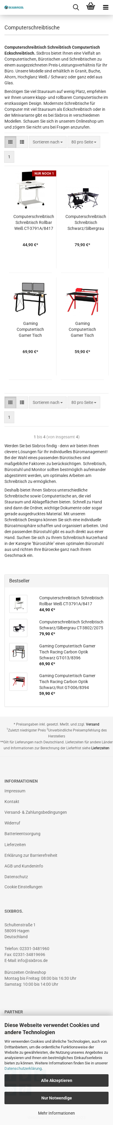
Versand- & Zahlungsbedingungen (35, 812)
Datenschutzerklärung (23, 1068)
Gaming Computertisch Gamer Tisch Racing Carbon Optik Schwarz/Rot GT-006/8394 (82, 329)
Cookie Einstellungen (23, 886)
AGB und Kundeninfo (23, 866)
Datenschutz (16, 876)
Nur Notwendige (56, 1098)
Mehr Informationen (56, 1113)
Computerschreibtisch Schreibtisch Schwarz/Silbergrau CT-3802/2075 (85, 222)
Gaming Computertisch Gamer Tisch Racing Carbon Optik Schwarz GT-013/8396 (30, 329)
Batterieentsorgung (22, 833)
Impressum (14, 791)
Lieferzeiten (100, 748)
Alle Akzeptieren (56, 1080)
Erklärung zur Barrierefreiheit (30, 855)
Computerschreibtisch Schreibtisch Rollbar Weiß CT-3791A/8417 (33, 222)
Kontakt (11, 801)
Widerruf (12, 823)
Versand (92, 724)
